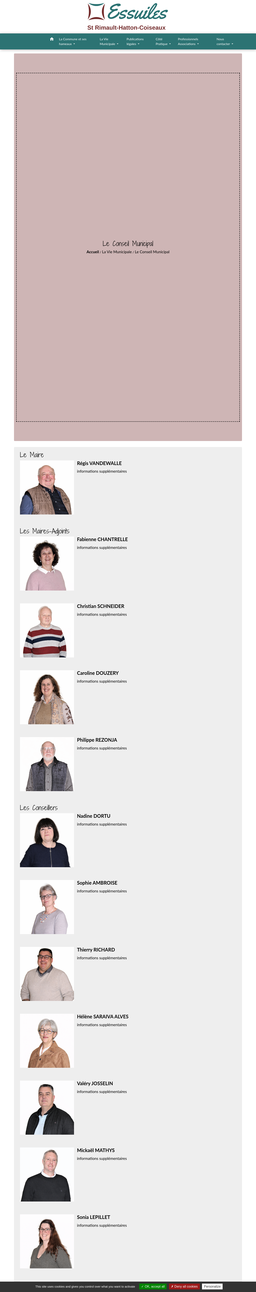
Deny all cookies (184, 1286)
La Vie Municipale (117, 251)
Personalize (212, 1286)
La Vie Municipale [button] (108, 41)
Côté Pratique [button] (162, 41)
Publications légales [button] (135, 41)
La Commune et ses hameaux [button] (72, 41)
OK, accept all (153, 1286)
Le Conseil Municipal (152, 251)
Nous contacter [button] (224, 41)
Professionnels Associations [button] (188, 41)
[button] (51, 39)
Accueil (93, 251)
